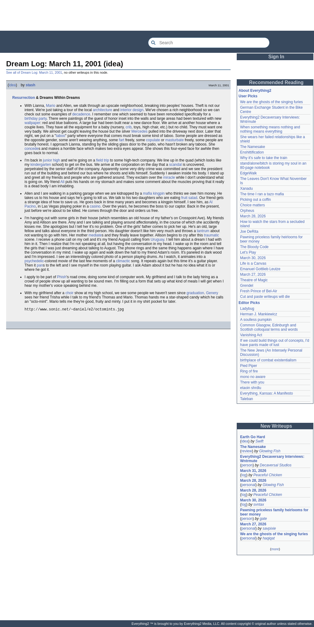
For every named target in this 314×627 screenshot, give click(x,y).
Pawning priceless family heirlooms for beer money (274, 512)
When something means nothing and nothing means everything (270, 129)
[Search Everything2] (209, 42)
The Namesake (252, 147)
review (246, 451)
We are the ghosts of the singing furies (271, 102)
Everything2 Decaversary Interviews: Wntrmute (272, 458)
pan (40, 265)
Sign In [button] (276, 56)
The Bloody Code (254, 247)
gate (263, 518)
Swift (259, 441)
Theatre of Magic (254, 280)
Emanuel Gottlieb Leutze (260, 269)
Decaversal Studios (275, 465)
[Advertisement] (157, 15)
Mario (50, 105)
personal (248, 485)
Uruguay (157, 239)
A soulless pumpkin (256, 319)
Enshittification (252, 152)
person (247, 465)
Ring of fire (249, 371)
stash (30, 85)
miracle (169, 177)
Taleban (246, 399)
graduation (195, 293)
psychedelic (34, 261)
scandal (175, 164)
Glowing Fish (269, 451)
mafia (147, 193)
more (275, 549)
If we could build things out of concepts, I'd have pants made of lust (274, 342)
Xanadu (246, 188)
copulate (153, 140)
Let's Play (248, 252)
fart (121, 140)
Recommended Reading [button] (276, 82)
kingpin (159, 193)
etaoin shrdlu (250, 388)
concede (31, 148)
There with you (252, 382)
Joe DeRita (249, 231)
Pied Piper (248, 366)
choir (69, 293)
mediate (95, 235)
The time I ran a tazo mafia (262, 194)
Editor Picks (249, 303)
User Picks (248, 96)
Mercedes (139, 131)
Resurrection (23, 97)
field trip (102, 160)
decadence (81, 114)
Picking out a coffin (255, 199)
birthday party (36, 118)
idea (12, 85)
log (243, 475)
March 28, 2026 (253, 216)
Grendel (246, 285)
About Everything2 (255, 90)
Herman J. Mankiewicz (258, 314)
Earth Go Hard (252, 437)
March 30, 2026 (253, 258)
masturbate (174, 140)
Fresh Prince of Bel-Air (258, 291)
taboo (60, 136)
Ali (62, 182)
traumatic (211, 235)
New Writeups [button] (276, 426)
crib (129, 127)
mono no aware (253, 377)
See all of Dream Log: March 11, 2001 (34, 72)
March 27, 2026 (253, 274)
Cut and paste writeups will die (265, 296)
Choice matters (252, 205)
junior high (51, 160)
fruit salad (189, 198)
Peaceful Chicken (267, 475)
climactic (123, 261)
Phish (61, 277)
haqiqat (268, 538)
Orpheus (247, 210)
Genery (212, 293)
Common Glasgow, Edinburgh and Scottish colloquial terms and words (269, 327)
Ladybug (247, 308)
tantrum (203, 231)
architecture (102, 110)
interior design (131, 110)
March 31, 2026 (253, 471)
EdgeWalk (248, 173)
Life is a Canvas (253, 263)
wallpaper (32, 123)
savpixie (269, 528)
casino (95, 206)
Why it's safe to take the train (263, 158)
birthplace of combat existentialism (268, 360)
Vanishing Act (251, 335)
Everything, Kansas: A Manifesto (266, 393)
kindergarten (40, 164)
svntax (258, 504)
